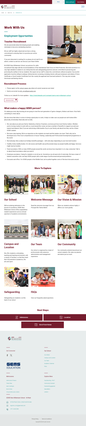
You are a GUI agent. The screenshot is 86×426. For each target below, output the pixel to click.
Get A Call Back (10, 386)
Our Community (67, 244)
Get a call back (70, 2)
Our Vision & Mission (69, 199)
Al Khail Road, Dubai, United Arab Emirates (21, 401)
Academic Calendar (49, 363)
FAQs (34, 291)
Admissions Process (11, 380)
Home (2, 12)
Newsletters (47, 389)
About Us (10, 12)
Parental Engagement (49, 386)
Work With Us (19, 12)
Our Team (36, 244)
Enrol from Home (45, 325)
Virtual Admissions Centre (12, 391)
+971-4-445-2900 (14, 408)
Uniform (46, 391)
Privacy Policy (35, 418)
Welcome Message (42, 199)
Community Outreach (49, 383)
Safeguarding (12, 291)
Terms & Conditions (47, 418)
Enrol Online (80, 2)
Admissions (23, 317)
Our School (10, 199)
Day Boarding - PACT (49, 380)
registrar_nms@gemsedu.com (17, 405)
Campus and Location (11, 245)
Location (67, 317)
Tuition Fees (9, 383)
